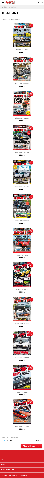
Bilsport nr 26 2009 (22, 323)
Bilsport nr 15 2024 (22, 84)
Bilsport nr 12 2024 (22, 152)
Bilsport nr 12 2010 (22, 358)
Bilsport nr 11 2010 (22, 392)
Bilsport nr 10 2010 (22, 426)
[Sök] (22, 7)
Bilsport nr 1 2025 (22, 49)
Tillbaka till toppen (31, 446)
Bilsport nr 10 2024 (22, 221)
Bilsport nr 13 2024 (22, 118)
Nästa (38, 441)
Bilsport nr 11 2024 (22, 186)
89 (11, 441)
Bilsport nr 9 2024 (22, 255)
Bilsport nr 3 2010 (22, 289)
